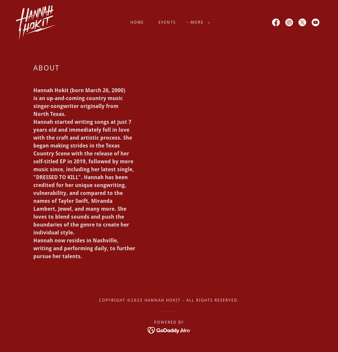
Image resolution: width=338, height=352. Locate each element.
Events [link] (167, 22)
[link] (35, 22)
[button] (199, 22)
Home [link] (137, 22)
